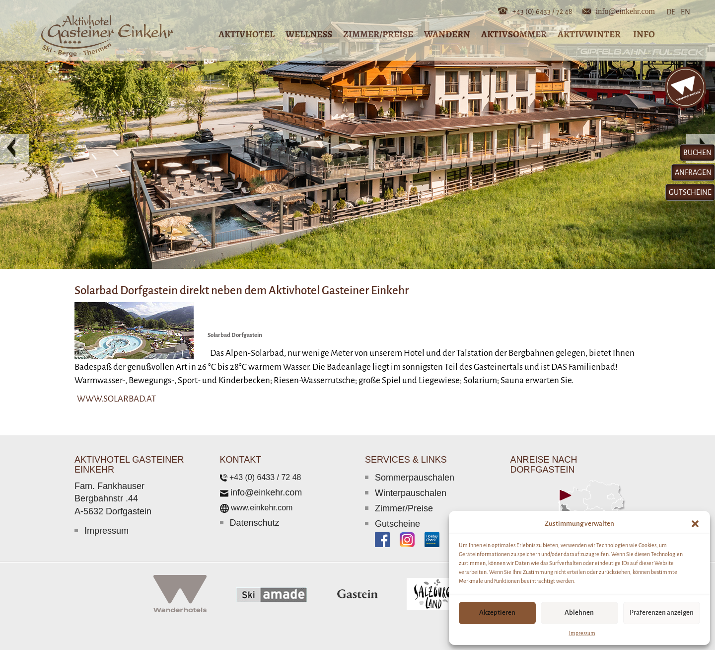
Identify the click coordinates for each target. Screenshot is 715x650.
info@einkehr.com (625, 10)
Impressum (582, 633)
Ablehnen (579, 612)
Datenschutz (255, 523)
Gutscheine (397, 524)
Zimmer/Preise (404, 508)
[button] (695, 524)
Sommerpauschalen (414, 478)
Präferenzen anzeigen (662, 612)
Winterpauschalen (410, 493)
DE (672, 12)
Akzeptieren (497, 612)
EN (684, 12)
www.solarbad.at (116, 399)
